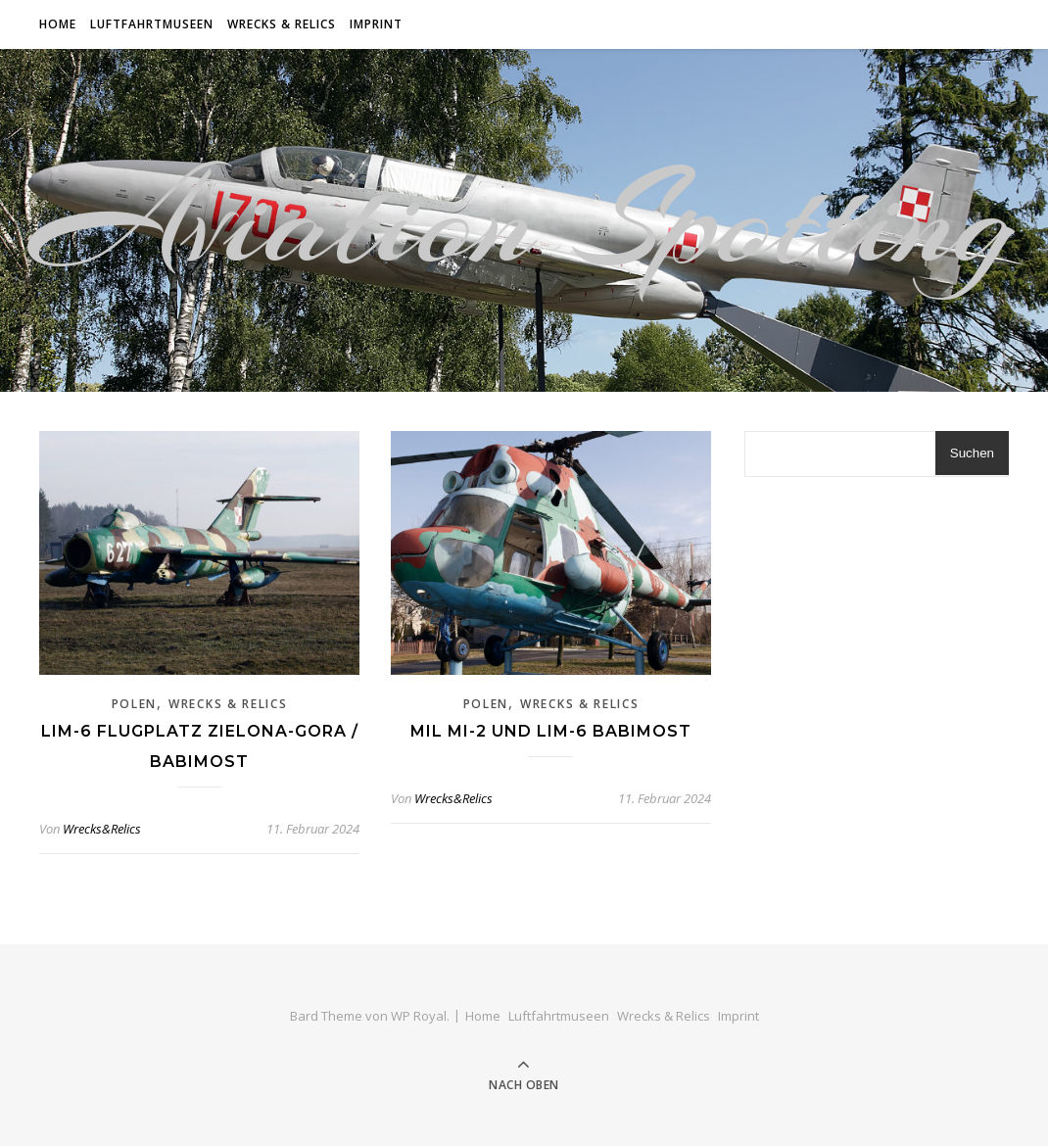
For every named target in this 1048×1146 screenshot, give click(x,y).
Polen (135, 703)
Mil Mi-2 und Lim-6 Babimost (550, 731)
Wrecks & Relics (281, 24)
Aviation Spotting (524, 220)
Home (57, 24)
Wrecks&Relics (102, 828)
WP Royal (419, 1016)
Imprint (376, 24)
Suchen (972, 453)
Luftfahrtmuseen (152, 24)
